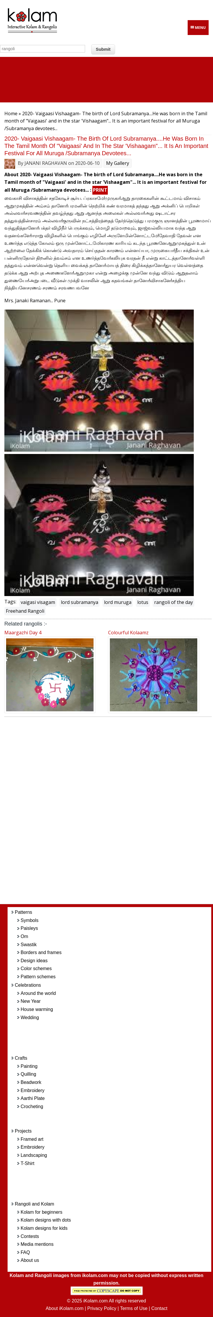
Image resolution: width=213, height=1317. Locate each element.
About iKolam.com (65, 1308)
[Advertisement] (115, 811)
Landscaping (34, 1155)
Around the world (38, 993)
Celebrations (28, 985)
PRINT (100, 190)
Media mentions (37, 1244)
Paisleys (29, 928)
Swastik (29, 944)
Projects (23, 1131)
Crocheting (32, 1106)
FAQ (25, 1252)
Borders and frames (41, 952)
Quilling (28, 1074)
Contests (30, 1236)
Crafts (21, 1058)
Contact (159, 1308)
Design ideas (34, 960)
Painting (29, 1066)
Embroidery (33, 1090)
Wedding (30, 1017)
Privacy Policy (102, 1308)
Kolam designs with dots (46, 1220)
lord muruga (117, 602)
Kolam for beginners (41, 1212)
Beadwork (31, 1082)
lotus (142, 602)
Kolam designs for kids (44, 1228)
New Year (31, 1001)
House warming (37, 1009)
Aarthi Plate (33, 1098)
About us (30, 1260)
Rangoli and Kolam (34, 1203)
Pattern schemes (38, 976)
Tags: (10, 601)
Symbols (29, 920)
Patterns (23, 912)
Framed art (32, 1139)
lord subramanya (79, 602)
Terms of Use (133, 1308)
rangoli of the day (173, 602)
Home (10, 113)
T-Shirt (27, 1163)
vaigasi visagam (38, 602)
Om (24, 936)
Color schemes (36, 968)
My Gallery (117, 163)
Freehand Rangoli (25, 611)
